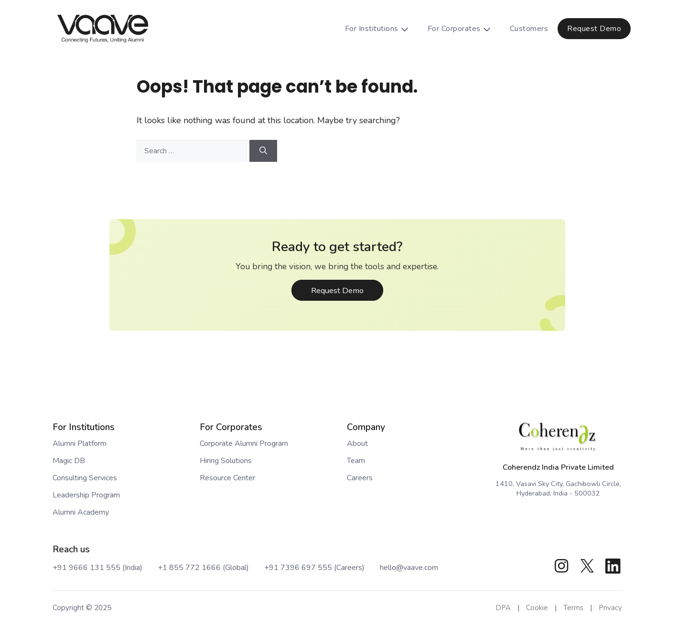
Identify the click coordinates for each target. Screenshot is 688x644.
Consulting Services (85, 478)
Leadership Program (86, 495)
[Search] (263, 151)
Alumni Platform (80, 443)
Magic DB (69, 460)
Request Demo (594, 28)
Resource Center (227, 478)
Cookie (537, 607)
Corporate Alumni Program (244, 443)
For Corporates (464, 28)
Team (356, 460)
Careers (360, 478)
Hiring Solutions (226, 460)
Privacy (610, 607)
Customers (529, 28)
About (357, 443)
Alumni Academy (81, 512)
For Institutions (381, 28)
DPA (503, 607)
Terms (573, 607)
